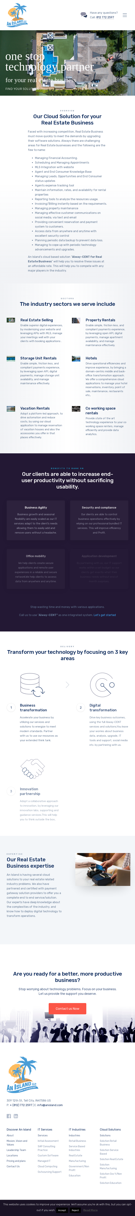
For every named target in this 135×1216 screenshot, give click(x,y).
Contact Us (13, 1166)
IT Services (45, 1129)
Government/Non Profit (79, 1168)
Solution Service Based (109, 1152)
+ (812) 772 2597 (21, 1105)
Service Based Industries (77, 1148)
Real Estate (75, 1155)
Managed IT (44, 1161)
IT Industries (77, 1129)
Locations (12, 1155)
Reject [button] (75, 1210)
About (10, 1135)
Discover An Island (19, 1129)
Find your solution (22, 87)
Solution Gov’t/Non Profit (111, 1175)
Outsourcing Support (50, 1171)
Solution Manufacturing (108, 1166)
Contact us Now (67, 1009)
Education (75, 1175)
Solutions (105, 1135)
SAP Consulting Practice (46, 1148)
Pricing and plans (16, 1161)
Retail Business (77, 1141)
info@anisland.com (50, 1105)
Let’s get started (105, 615)
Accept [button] (62, 1210)
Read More (90, 1210)
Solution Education (110, 1183)
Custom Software (48, 1155)
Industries (74, 1135)
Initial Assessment (48, 1141)
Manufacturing (77, 1161)
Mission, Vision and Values (17, 1143)
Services (43, 1135)
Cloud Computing (47, 1166)
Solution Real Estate (111, 1159)
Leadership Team (16, 1150)
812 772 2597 (105, 17)
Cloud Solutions (110, 1129)
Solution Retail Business (108, 1143)
